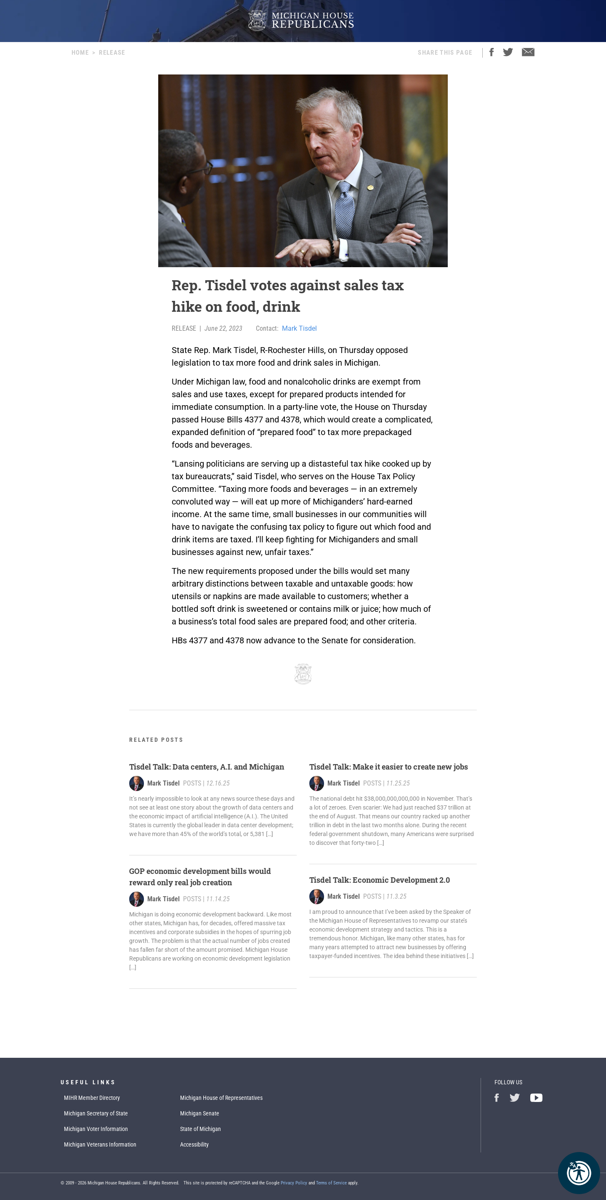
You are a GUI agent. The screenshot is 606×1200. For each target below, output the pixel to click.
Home (80, 52)
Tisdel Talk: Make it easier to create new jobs (388, 767)
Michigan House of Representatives (221, 1097)
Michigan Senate (199, 1113)
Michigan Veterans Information (100, 1144)
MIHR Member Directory (92, 1097)
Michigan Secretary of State (96, 1113)
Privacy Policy (294, 1183)
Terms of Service (331, 1183)
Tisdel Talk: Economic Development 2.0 (379, 880)
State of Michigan (200, 1129)
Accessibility (194, 1144)
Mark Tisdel (299, 328)
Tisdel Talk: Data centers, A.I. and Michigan (207, 767)
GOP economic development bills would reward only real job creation (200, 876)
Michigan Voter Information (96, 1129)
